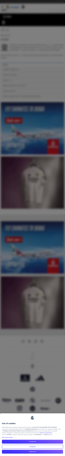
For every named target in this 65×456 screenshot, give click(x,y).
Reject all (32, 451)
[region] (32, 434)
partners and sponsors (46, 432)
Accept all (32, 441)
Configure (32, 446)
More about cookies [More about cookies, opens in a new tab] (7, 437)
